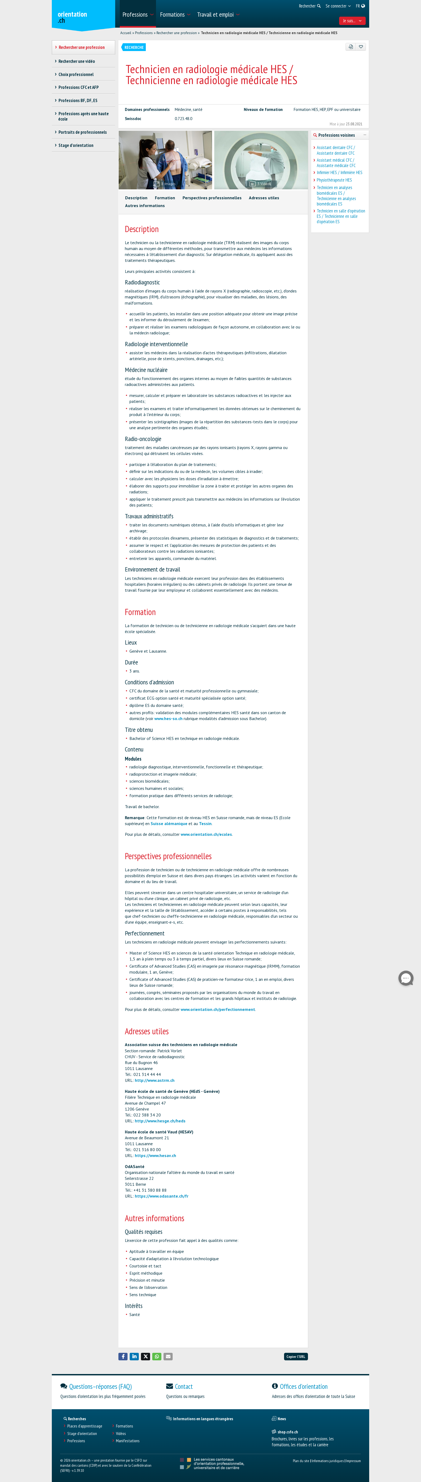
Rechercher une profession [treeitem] (82, 47)
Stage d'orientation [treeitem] (75, 145)
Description (136, 197)
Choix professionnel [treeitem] (75, 74)
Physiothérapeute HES (334, 180)
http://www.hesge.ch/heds (160, 1120)
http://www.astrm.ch (155, 1080)
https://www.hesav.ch (155, 1155)
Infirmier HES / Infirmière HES (339, 172)
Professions (144, 32)
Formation (165, 197)
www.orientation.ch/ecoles (206, 834)
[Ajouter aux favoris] (361, 46)
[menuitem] (138, 14)
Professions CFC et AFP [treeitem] (78, 87)
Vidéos (121, 1433)
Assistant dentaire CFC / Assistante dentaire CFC (336, 150)
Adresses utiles (264, 197)
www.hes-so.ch (168, 718)
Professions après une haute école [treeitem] (83, 116)
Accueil (125, 32)
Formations (124, 1426)
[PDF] (351, 46)
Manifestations (128, 1440)
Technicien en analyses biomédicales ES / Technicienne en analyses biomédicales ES (336, 196)
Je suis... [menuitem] (352, 21)
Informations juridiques (328, 1460)
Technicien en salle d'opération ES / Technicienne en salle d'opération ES (341, 216)
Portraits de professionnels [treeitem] (82, 132)
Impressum (353, 1460)
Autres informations (145, 205)
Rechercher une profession (177, 32)
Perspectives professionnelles (212, 197)
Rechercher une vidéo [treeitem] (76, 61)
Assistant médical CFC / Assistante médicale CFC (336, 162)
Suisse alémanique (169, 823)
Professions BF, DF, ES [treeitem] (77, 100)
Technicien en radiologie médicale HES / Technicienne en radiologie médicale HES (269, 32)
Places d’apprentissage (84, 1426)
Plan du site (301, 1460)
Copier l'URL (295, 1356)
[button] (123, 1356)
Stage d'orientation (82, 1433)
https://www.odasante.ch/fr (161, 1196)
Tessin (205, 823)
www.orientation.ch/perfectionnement (218, 1009)
